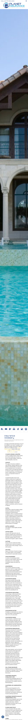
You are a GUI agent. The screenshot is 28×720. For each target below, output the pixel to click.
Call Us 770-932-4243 (7, 1)
